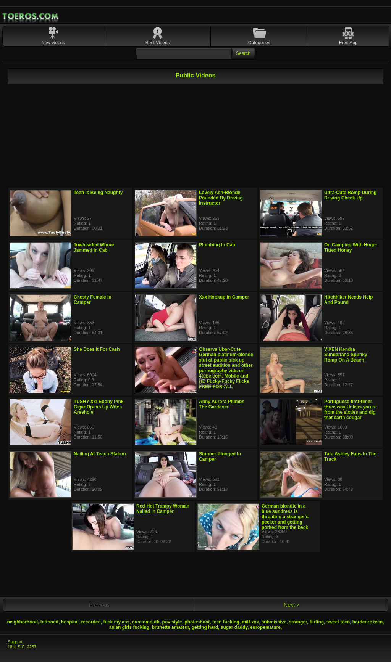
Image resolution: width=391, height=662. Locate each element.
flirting (317, 622)
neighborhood (22, 622)
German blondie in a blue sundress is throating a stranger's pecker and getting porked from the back (285, 516)
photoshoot (197, 622)
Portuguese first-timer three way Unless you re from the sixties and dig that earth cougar (350, 409)
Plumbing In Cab (217, 244)
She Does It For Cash (97, 349)
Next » (291, 605)
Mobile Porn (31, 16)
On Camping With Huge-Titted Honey (350, 247)
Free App (348, 42)
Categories (259, 42)
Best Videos (157, 42)
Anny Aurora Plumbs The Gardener (221, 404)
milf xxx (250, 622)
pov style (172, 622)
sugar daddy (234, 627)
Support (15, 642)
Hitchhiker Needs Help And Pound (348, 299)
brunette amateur (170, 627)
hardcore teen (367, 622)
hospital (70, 622)
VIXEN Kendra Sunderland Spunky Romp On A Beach (345, 355)
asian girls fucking (129, 627)
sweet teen (338, 622)
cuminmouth (146, 622)
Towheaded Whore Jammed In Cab (94, 247)
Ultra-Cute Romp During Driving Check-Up (350, 195)
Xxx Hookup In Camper (224, 297)
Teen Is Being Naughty (98, 192)
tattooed (49, 622)
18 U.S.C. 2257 (22, 646)
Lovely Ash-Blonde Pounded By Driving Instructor (221, 198)
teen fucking (225, 622)
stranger (298, 622)
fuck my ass (116, 622)
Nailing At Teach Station (100, 453)
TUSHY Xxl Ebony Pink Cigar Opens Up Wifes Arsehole (98, 407)
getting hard (205, 627)
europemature (265, 627)
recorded (91, 622)
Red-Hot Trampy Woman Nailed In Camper (162, 508)
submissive (274, 622)
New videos (53, 42)
